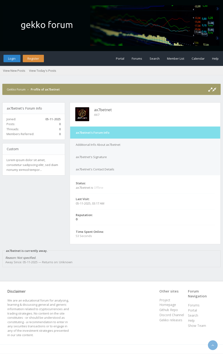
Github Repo (168, 310)
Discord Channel (171, 315)
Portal (120, 58)
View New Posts (14, 70)
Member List (175, 58)
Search (155, 58)
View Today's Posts (42, 70)
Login (12, 58)
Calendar (198, 58)
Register (33, 58)
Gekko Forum (16, 89)
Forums (137, 58)
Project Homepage (167, 302)
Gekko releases (170, 320)
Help (215, 58)
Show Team (197, 325)
